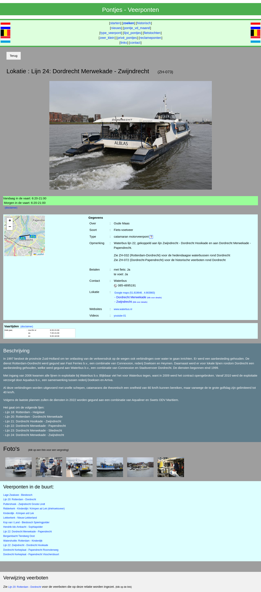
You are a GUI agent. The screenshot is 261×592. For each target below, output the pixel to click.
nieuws (116, 28)
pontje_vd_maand (137, 28)
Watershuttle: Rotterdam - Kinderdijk (22, 540)
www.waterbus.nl (123, 309)
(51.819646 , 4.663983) (134, 292)
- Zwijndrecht (130, 301)
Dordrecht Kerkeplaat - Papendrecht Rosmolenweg (30, 549)
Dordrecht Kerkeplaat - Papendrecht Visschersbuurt (31, 554)
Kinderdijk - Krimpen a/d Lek (18, 513)
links (123, 42)
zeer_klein (107, 37)
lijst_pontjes (132, 33)
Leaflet (39, 254)
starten (115, 23)
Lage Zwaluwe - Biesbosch (17, 495)
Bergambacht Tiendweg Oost (19, 536)
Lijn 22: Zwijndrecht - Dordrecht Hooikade (25, 545)
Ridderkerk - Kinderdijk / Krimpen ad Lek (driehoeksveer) (34, 508)
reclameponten (150, 37)
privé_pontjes (127, 37)
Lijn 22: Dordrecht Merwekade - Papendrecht (27, 531)
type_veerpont (111, 33)
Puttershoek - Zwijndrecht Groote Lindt (24, 504)
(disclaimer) (11, 207)
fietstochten (152, 33)
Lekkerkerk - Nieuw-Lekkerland (20, 517)
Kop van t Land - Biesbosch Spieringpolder (26, 522)
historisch (144, 23)
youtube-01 (120, 315)
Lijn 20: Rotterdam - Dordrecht (19, 499)
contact (135, 42)
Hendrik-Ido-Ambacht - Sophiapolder (23, 526)
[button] (33, 236)
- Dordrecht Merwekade (138, 297)
